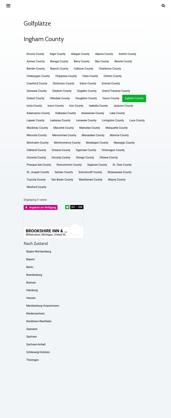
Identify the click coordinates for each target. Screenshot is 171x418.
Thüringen (32, 360)
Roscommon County (69, 164)
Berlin (29, 267)
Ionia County (34, 105)
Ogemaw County (86, 150)
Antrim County (127, 54)
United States (62, 234)
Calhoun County (83, 68)
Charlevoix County (110, 68)
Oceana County (61, 150)
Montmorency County (67, 142)
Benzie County (123, 61)
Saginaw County (97, 164)
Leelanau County (60, 120)
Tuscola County (36, 179)
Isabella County (98, 105)
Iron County (76, 105)
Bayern (30, 259)
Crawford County (37, 83)
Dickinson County (63, 83)
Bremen (31, 282)
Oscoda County (61, 157)
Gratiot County (35, 98)
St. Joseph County (38, 172)
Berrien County (36, 68)
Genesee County (37, 91)
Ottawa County (109, 157)
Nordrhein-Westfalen (39, 321)
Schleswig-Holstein (38, 352)
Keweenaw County (93, 113)
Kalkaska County (65, 113)
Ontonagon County (113, 150)
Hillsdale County (60, 98)
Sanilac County (64, 172)
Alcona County (35, 54)
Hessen (31, 298)
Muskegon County (97, 142)
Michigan (47, 234)
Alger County (57, 54)
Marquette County (117, 127)
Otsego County (85, 157)
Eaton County (88, 83)
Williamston (33, 234)
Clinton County (113, 76)
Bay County (102, 61)
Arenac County (36, 61)
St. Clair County (122, 164)
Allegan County (80, 54)
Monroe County (119, 135)
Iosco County (56, 105)
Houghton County (86, 98)
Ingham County (134, 98)
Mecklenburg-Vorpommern (42, 305)
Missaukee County (93, 135)
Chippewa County (66, 76)
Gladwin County (61, 91)
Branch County (59, 68)
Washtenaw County (90, 179)
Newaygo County (124, 142)
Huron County (110, 98)
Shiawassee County (119, 172)
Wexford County (36, 187)
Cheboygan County (38, 76)
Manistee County (89, 127)
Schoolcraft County (90, 172)
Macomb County (63, 127)
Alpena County (104, 54)
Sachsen (31, 336)
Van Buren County (62, 179)
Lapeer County (35, 120)
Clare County (90, 76)
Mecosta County (37, 135)
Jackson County (123, 105)
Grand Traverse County (116, 91)
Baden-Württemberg (38, 251)
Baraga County (59, 61)
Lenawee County (86, 120)
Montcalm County (37, 142)
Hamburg (32, 290)
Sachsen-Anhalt (36, 344)
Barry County (81, 61)
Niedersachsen (35, 313)
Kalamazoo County (38, 113)
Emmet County (111, 83)
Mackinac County (37, 127)
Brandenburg (34, 274)
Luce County (137, 120)
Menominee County (64, 135)
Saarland (31, 329)
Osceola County (36, 157)
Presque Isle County (39, 164)
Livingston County (113, 120)
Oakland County (36, 150)
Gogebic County (87, 91)
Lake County (117, 113)
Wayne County (116, 179)
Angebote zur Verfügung (40, 207)
